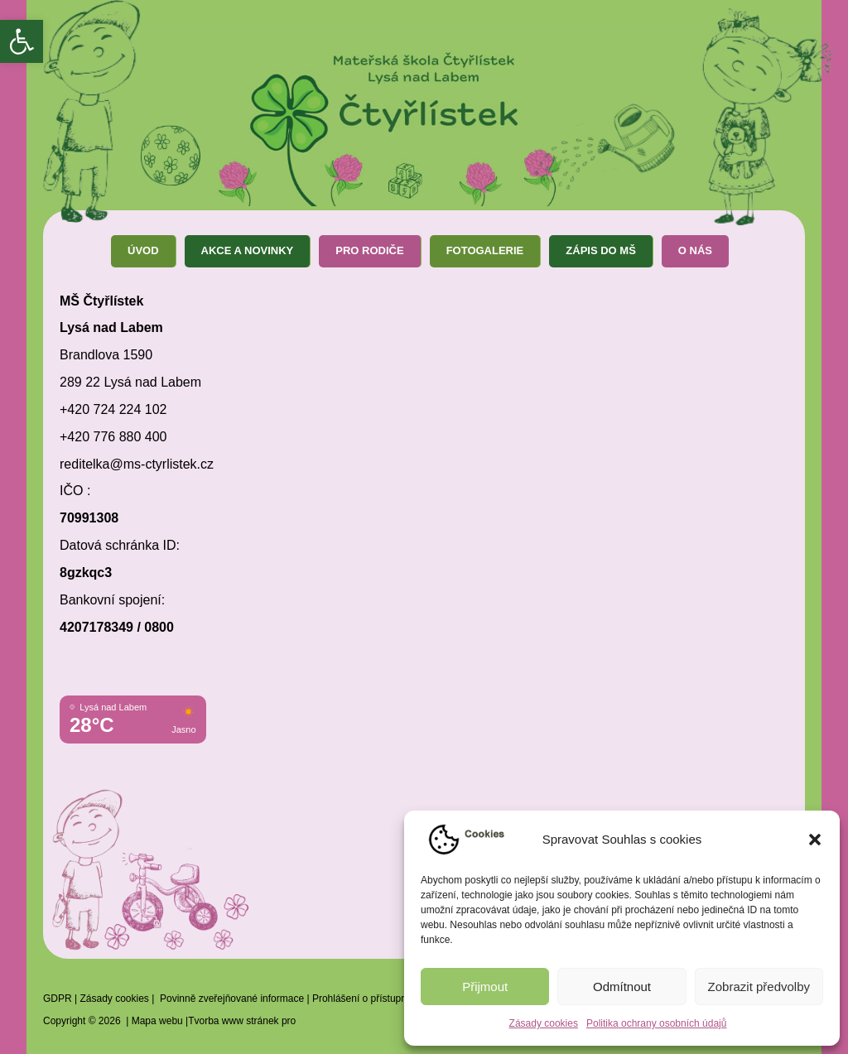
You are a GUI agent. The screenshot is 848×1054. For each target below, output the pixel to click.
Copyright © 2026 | (87, 1021)
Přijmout (485, 986)
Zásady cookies (543, 1023)
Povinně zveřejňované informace (232, 998)
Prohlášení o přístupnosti (367, 998)
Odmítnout (622, 986)
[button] (21, 41)
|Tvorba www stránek (231, 1021)
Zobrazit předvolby (759, 986)
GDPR (57, 998)
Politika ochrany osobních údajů (656, 1023)
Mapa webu (157, 1021)
